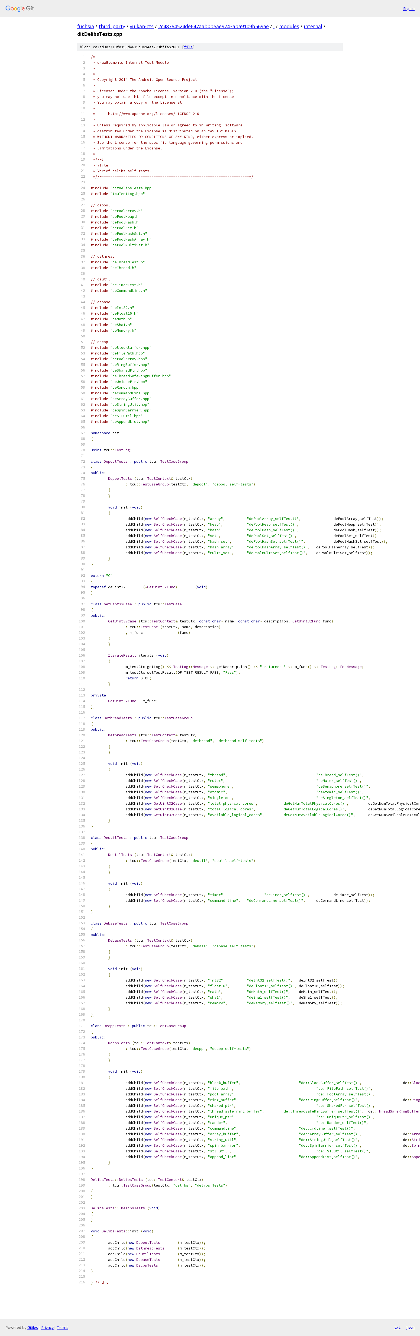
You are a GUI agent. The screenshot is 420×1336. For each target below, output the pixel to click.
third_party (112, 26)
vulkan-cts (142, 26)
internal (313, 26)
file (188, 47)
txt (397, 1327)
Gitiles (32, 1327)
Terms (62, 1327)
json (410, 1327)
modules (289, 26)
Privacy (47, 1327)
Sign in (409, 8)
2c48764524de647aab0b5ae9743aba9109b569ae (213, 26)
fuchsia (85, 26)
